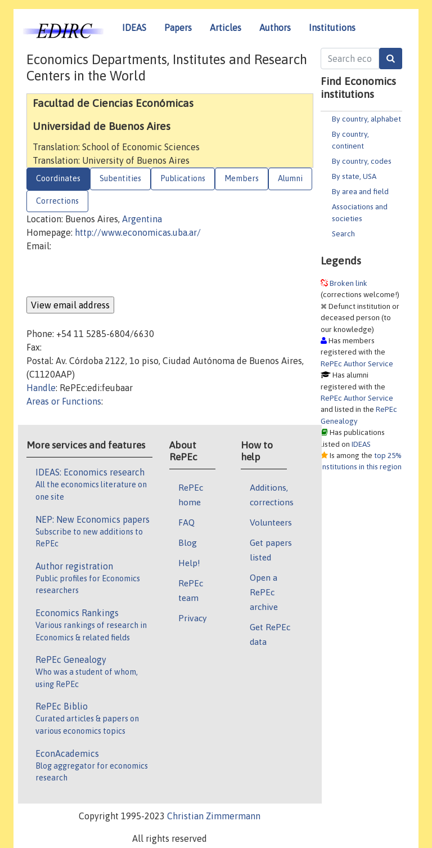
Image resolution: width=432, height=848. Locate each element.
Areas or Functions (63, 401)
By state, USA (354, 176)
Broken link (348, 283)
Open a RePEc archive (264, 592)
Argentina (142, 219)
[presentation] (111, 275)
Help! (189, 563)
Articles (225, 28)
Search (343, 233)
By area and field (360, 191)
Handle (41, 388)
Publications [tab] (182, 178)
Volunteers (271, 522)
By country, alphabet (366, 118)
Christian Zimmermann (213, 816)
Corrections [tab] (57, 200)
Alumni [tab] (290, 178)
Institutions (332, 28)
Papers (178, 28)
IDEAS (134, 28)
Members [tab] (241, 178)
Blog (187, 542)
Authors (275, 28)
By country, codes (362, 160)
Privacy (192, 618)
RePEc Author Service (357, 363)
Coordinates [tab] (58, 178)
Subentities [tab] (120, 178)
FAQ (186, 522)
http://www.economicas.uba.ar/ (138, 232)
